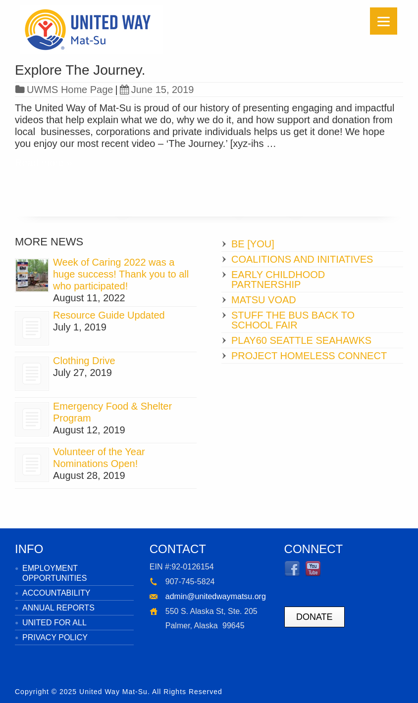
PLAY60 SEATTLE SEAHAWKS (301, 340)
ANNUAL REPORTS (58, 608)
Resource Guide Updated (109, 315)
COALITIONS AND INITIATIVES (302, 259)
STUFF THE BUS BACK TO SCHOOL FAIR (293, 320)
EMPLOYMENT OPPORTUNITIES (54, 573)
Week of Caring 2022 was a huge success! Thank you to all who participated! (121, 274)
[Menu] (383, 21)
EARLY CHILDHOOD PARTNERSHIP (278, 279)
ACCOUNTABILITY (56, 593)
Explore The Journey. (80, 70)
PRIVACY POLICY (55, 637)
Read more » (43, 162)
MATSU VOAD (263, 299)
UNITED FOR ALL (54, 622)
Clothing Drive (84, 360)
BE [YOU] (252, 243)
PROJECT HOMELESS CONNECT (309, 355)
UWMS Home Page (70, 89)
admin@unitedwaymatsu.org (215, 596)
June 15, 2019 (157, 89)
